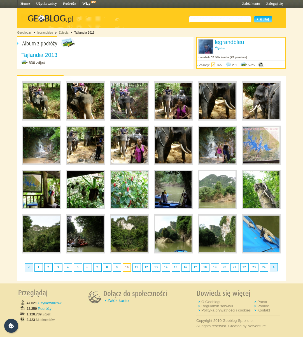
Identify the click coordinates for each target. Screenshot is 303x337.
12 (146, 267)
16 (185, 267)
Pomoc (263, 306)
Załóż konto (251, 3)
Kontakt (263, 310)
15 (175, 267)
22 (244, 267)
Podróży (45, 308)
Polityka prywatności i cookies (226, 310)
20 (224, 267)
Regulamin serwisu (217, 306)
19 (214, 267)
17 (195, 267)
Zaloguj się (274, 3)
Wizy (86, 3)
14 (165, 267)
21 (234, 267)
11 (136, 267)
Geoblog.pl (24, 32)
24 (263, 267)
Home (25, 3)
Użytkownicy (46, 3)
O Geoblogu (211, 302)
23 (254, 267)
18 (205, 267)
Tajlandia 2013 (84, 32)
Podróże (69, 3)
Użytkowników (49, 303)
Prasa (262, 302)
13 (156, 267)
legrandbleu (45, 32)
